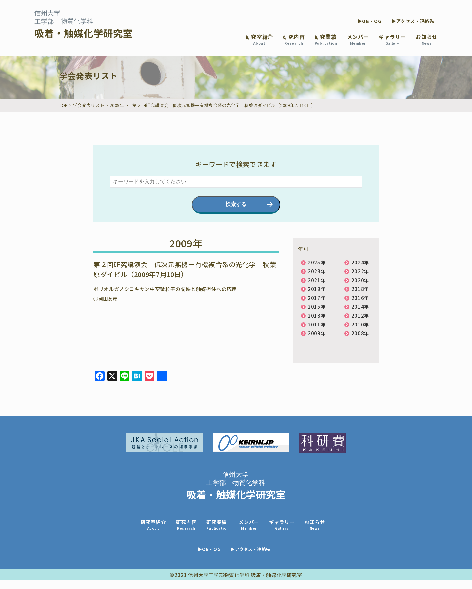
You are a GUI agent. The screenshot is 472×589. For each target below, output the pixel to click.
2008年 (360, 333)
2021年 (316, 280)
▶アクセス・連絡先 (412, 21)
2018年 (360, 288)
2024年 (360, 262)
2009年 (316, 333)
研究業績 (326, 39)
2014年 (360, 306)
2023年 (316, 271)
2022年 (360, 271)
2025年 (316, 262)
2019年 (316, 288)
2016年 (360, 297)
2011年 (316, 324)
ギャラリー (392, 39)
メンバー (358, 39)
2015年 (316, 306)
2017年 (316, 297)
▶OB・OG (369, 21)
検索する (236, 204)
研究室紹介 (259, 39)
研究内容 (294, 39)
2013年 (316, 315)
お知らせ (427, 39)
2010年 (360, 324)
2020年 (360, 280)
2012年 (360, 315)
